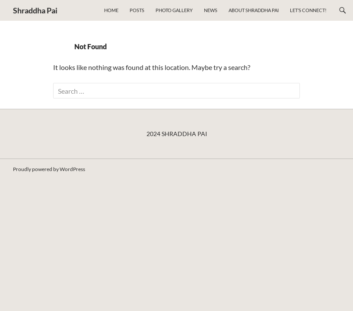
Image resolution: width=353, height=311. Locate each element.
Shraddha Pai (35, 10)
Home (111, 10)
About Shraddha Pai (254, 10)
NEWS (210, 10)
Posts (137, 10)
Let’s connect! (308, 10)
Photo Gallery (174, 10)
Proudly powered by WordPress (49, 169)
